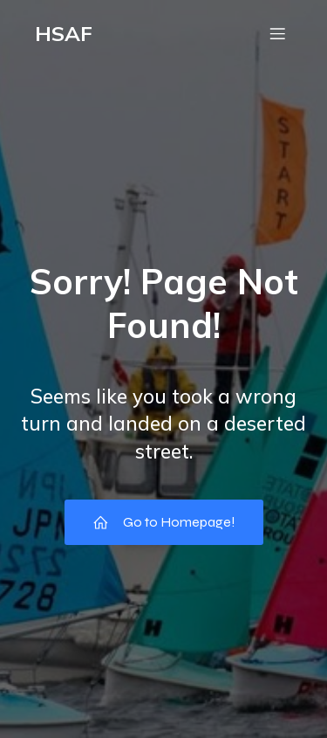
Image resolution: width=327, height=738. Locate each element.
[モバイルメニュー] (277, 33)
